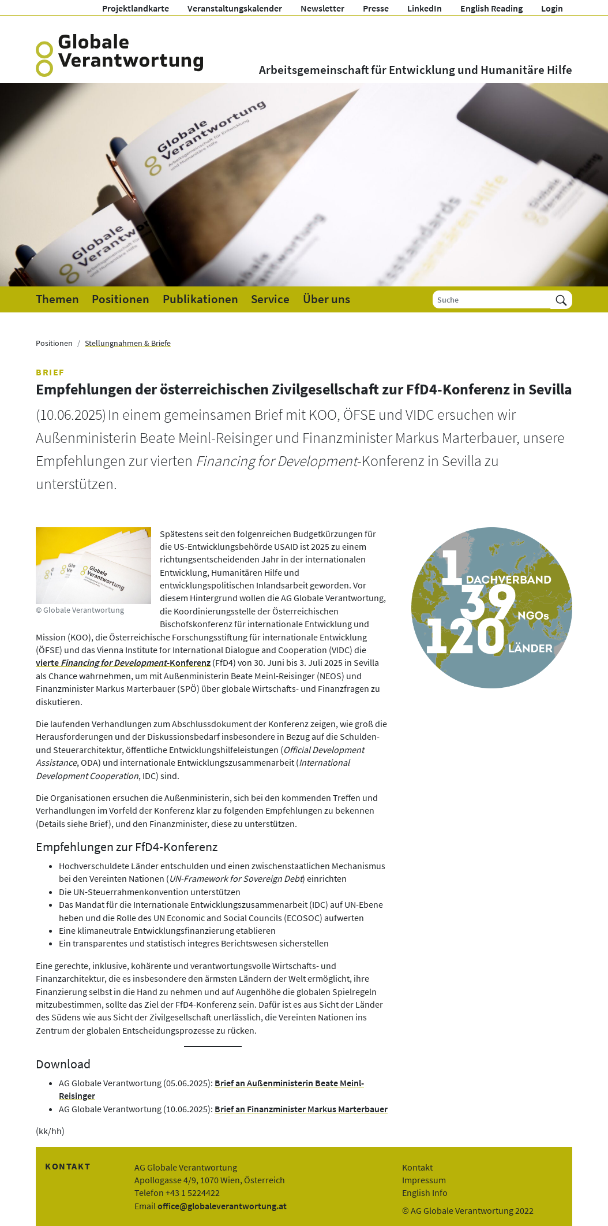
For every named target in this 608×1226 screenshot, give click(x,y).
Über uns (326, 299)
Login (552, 8)
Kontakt (417, 1167)
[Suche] (492, 299)
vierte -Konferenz (123, 662)
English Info (425, 1192)
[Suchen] (561, 299)
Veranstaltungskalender (234, 8)
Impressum (424, 1180)
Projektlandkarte (135, 8)
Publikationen (200, 299)
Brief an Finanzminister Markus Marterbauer (301, 1109)
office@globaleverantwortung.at (222, 1206)
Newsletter (322, 8)
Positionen (120, 299)
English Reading (491, 8)
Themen (57, 299)
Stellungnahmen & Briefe (128, 343)
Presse (376, 8)
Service (270, 299)
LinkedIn (424, 8)
